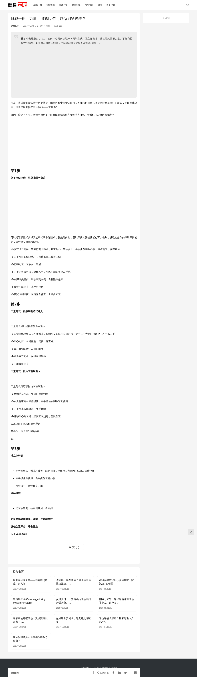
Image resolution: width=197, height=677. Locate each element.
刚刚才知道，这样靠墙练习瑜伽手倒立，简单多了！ (116, 601)
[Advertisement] (76, 69)
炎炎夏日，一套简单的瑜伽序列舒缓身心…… (73, 601)
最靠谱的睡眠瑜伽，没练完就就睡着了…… (30, 620)
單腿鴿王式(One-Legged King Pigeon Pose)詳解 (29, 601)
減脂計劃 (37, 5)
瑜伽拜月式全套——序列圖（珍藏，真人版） (30, 582)
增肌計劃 (89, 5)
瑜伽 (100, 5)
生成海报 (102, 672)
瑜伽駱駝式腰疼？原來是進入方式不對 (116, 620)
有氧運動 (50, 5)
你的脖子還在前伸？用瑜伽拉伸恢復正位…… (73, 582)
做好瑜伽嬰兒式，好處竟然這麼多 (73, 620)
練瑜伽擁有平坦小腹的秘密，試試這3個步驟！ (116, 582)
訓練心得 (63, 5)
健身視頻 (110, 5)
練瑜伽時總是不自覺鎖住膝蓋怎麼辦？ (30, 639)
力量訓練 (76, 5)
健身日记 (15, 26)
